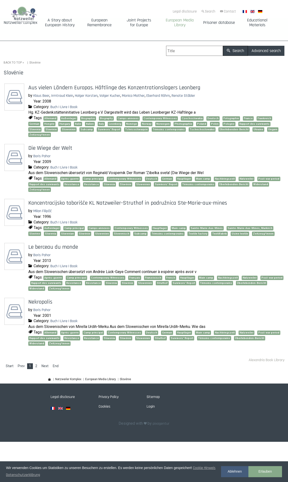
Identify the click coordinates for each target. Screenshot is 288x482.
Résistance (71, 184)
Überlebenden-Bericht (234, 129)
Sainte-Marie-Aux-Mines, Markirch (250, 228)
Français (134, 277)
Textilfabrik (219, 233)
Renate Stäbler (183, 95)
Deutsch (213, 118)
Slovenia (35, 129)
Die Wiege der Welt (50, 148)
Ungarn (272, 129)
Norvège (131, 123)
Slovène (34, 233)
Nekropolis (40, 302)
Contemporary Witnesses (160, 118)
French (170, 277)
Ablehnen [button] (235, 471)
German (34, 123)
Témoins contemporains (169, 129)
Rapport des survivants (254, 123)
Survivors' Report (109, 129)
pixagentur (161, 423)
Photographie (183, 123)
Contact (230, 11)
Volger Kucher (109, 95)
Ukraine (258, 129)
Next (45, 366)
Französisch (153, 277)
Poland (201, 123)
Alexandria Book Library (266, 360)
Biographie (88, 118)
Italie (78, 123)
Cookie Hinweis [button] (204, 467)
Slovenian (67, 233)
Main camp (203, 178)
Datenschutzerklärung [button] (23, 474)
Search (210, 11)
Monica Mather (133, 95)
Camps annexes (128, 118)
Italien (90, 123)
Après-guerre (70, 178)
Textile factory (197, 233)
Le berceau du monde (53, 247)
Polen (215, 123)
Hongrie (49, 123)
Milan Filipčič (42, 211)
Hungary (64, 123)
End (56, 366)
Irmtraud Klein (62, 95)
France (248, 118)
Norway (146, 123)
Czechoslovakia (192, 118)
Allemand (50, 118)
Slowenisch (121, 233)
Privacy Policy (109, 396)
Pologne (228, 123)
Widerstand (260, 184)
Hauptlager (184, 178)
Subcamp (86, 129)
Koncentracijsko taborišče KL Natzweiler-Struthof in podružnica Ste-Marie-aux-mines (127, 203)
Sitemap (153, 396)
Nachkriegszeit (225, 178)
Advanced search (266, 50)
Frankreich (264, 118)
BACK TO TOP (13, 62)
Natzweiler (246, 178)
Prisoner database (219, 22)
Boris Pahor (42, 156)
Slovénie (51, 129)
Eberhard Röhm (158, 95)
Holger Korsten (86, 95)
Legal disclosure (185, 11)
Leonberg (115, 123)
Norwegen (163, 123)
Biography (106, 118)
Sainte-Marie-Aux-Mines (207, 228)
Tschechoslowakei (202, 129)
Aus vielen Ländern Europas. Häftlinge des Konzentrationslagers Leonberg (114, 87)
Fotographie (231, 118)
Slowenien (69, 129)
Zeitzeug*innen (39, 134)
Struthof (162, 283)
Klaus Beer (41, 95)
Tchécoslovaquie (136, 129)
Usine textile (240, 233)
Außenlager (68, 118)
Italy (101, 123)
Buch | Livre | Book (64, 106)
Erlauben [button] (265, 471)
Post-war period (268, 178)
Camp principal (93, 178)
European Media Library (180, 22)
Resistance (91, 184)
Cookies (104, 406)
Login (151, 406)
